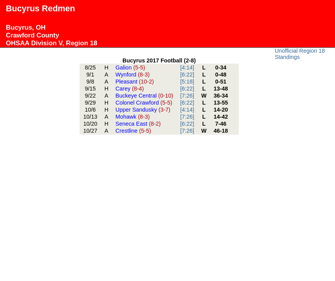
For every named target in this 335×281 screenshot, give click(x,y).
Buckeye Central (144, 95)
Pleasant (134, 81)
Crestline (133, 131)
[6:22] (187, 74)
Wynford (132, 74)
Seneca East (138, 124)
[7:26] (187, 95)
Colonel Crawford (143, 103)
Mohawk (132, 117)
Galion (130, 67)
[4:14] (187, 67)
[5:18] (187, 81)
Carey (129, 88)
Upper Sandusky (142, 110)
